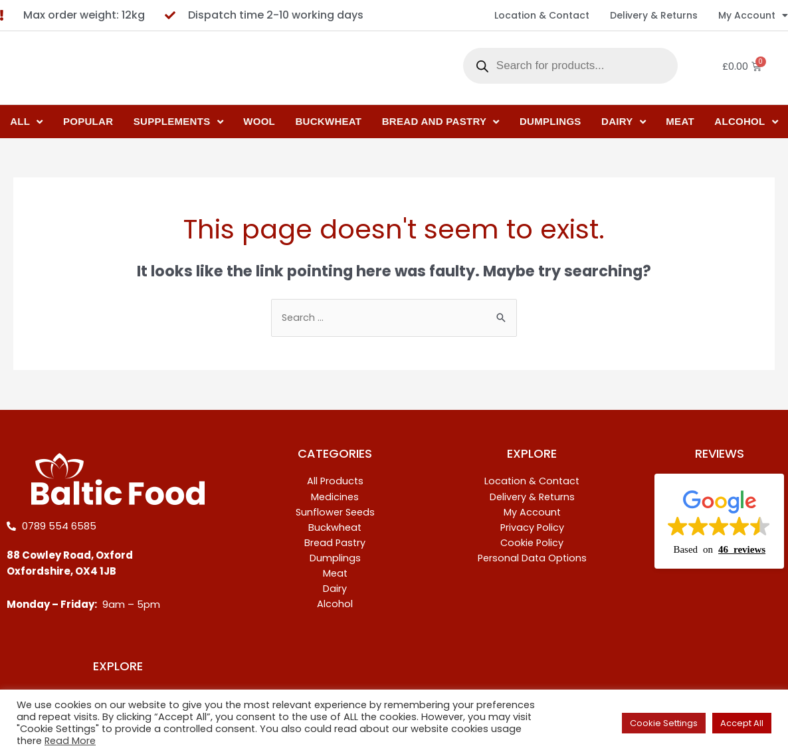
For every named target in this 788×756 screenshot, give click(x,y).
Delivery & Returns (654, 15)
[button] (719, 522)
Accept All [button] (741, 723)
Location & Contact (541, 15)
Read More (70, 740)
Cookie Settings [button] (664, 723)
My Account (753, 15)
